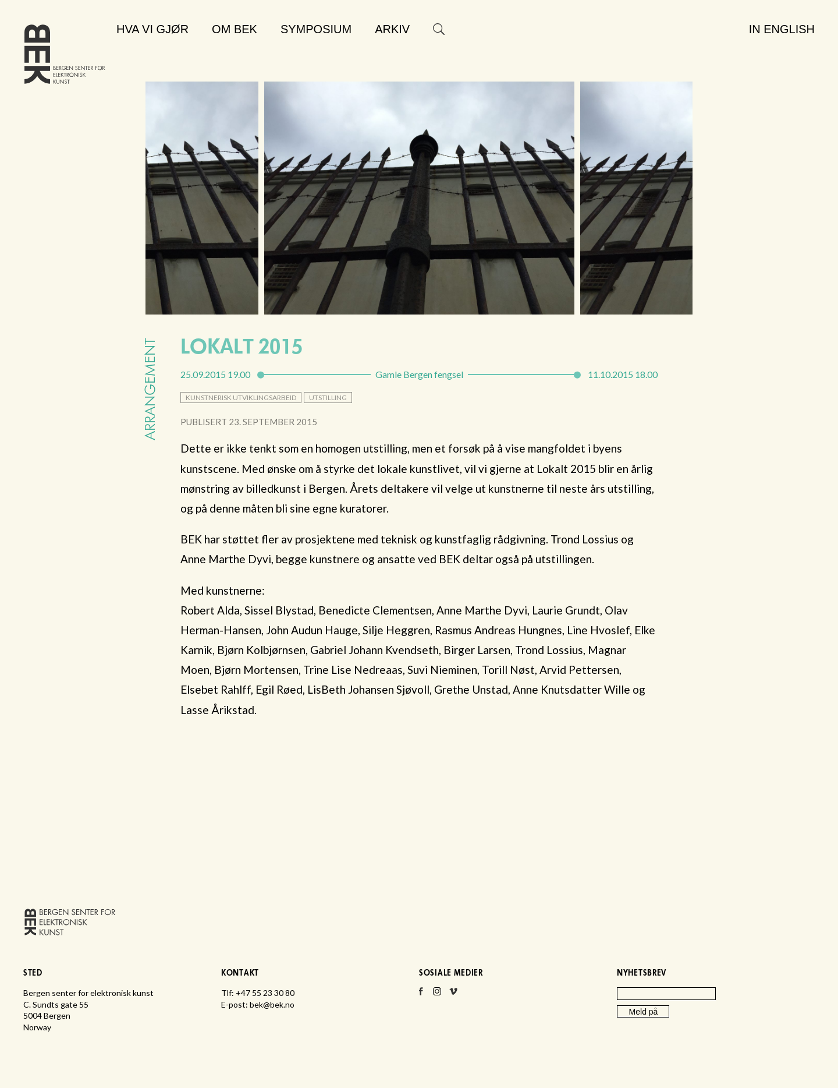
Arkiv (392, 29)
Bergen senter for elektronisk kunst (64, 56)
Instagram (437, 994)
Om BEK (234, 29)
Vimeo (453, 994)
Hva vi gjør (152, 29)
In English (782, 29)
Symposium (315, 29)
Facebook (421, 994)
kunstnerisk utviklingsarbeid (241, 397)
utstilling (328, 397)
